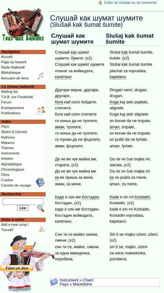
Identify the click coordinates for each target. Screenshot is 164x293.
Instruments (10, 153)
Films (5, 175)
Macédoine (82, 284)
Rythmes (8, 137)
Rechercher (12, 194)
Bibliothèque (10, 72)
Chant (88, 280)
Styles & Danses (14, 132)
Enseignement (12, 108)
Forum (6, 102)
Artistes (7, 158)
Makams (7, 142)
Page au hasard (13, 62)
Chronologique (12, 169)
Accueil (6, 57)
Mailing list (9, 91)
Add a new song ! (15, 224)
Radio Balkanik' (13, 67)
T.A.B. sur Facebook (17, 97)
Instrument (69, 280)
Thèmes (7, 148)
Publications (10, 113)
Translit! (7, 230)
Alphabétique (11, 164)
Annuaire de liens (15, 78)
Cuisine (7, 180)
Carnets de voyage (16, 185)
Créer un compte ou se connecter (130, 2)
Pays (64, 284)
